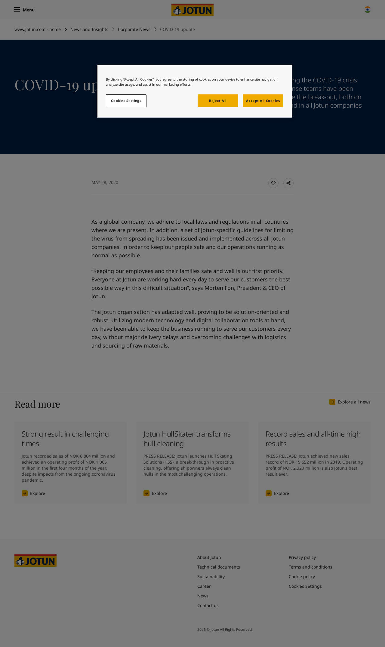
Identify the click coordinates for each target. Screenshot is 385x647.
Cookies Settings (126, 100)
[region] (194, 91)
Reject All (217, 100)
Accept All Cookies (263, 100)
